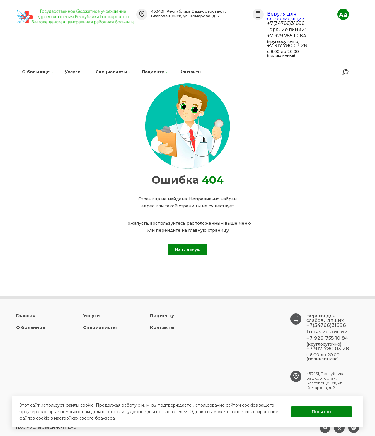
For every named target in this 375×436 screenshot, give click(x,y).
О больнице (37, 72)
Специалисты (113, 72)
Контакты (192, 72)
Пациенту (155, 72)
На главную (187, 249)
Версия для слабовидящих (285, 16)
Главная (25, 315)
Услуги (74, 72)
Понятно (321, 411)
